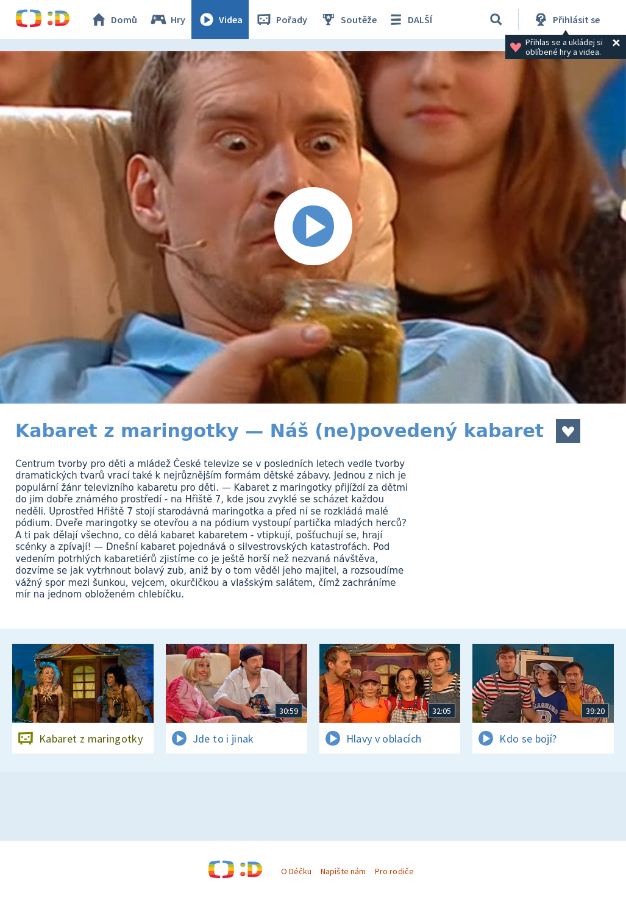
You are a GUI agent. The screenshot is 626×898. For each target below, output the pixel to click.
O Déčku (296, 871)
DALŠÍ (409, 19)
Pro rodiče (394, 871)
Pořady (281, 19)
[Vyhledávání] (496, 19)
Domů (113, 19)
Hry (167, 19)
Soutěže (348, 19)
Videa (220, 19)
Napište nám (343, 871)
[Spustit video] (313, 227)
